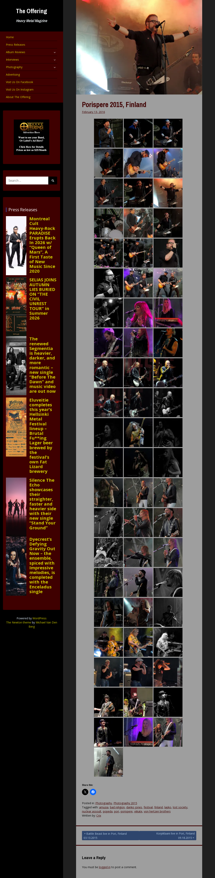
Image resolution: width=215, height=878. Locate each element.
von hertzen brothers (157, 811)
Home (10, 37)
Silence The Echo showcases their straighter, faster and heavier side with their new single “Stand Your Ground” (42, 504)
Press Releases (15, 44)
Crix (98, 815)
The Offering (31, 11)
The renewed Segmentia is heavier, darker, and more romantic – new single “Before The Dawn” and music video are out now (42, 364)
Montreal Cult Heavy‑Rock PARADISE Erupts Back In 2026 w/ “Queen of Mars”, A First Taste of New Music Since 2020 (42, 244)
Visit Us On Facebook (19, 82)
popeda (108, 811)
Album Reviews (15, 52)
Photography (14, 67)
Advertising (13, 74)
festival (148, 807)
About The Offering (18, 97)
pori (116, 811)
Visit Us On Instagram (20, 89)
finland (158, 807)
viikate (138, 811)
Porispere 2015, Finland (114, 104)
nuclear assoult (91, 811)
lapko (167, 807)
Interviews (12, 59)
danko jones (134, 807)
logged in (105, 867)
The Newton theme (18, 622)
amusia (103, 807)
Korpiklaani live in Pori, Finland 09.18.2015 (175, 836)
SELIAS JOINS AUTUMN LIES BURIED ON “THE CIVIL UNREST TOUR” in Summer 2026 (42, 298)
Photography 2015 (125, 803)
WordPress (40, 618)
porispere (127, 811)
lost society (180, 807)
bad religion (117, 807)
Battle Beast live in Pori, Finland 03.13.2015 (105, 836)
